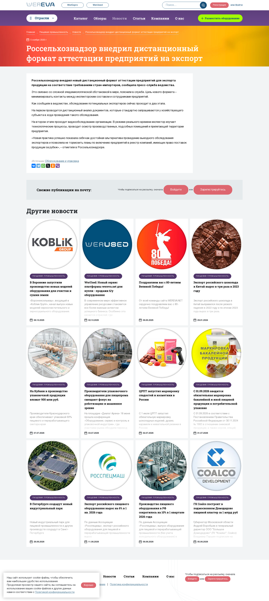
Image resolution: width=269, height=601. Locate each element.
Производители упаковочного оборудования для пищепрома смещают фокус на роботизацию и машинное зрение (106, 399)
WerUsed (98, 5)
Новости (119, 18)
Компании (160, 18)
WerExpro (72, 5)
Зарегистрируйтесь (213, 190)
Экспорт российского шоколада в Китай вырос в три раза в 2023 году (216, 286)
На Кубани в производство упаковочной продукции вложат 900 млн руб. (49, 395)
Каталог (81, 18)
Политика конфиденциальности (129, 584)
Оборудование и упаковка (62, 161)
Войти (239, 5)
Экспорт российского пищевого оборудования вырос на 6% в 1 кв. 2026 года (106, 508)
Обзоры (100, 18)
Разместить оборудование (222, 18)
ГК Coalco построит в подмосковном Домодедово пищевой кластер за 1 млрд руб (216, 508)
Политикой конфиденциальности (54, 592)
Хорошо (88, 585)
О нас (179, 18)
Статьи (139, 18)
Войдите (176, 190)
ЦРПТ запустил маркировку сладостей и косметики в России (159, 395)
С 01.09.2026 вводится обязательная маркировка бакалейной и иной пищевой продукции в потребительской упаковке (215, 399)
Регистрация (219, 5)
